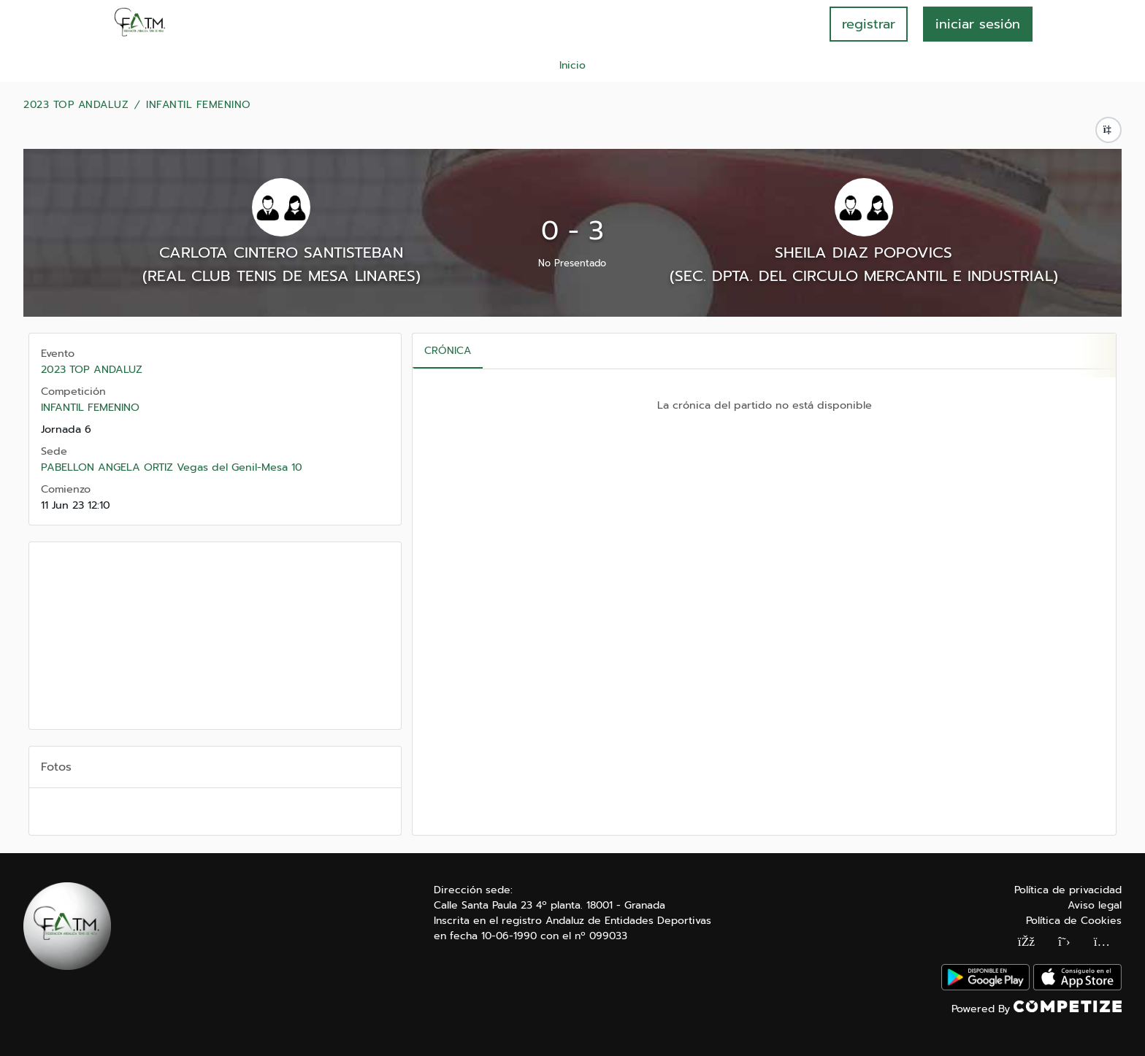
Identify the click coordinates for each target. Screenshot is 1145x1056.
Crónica (447, 350)
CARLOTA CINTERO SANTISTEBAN (281, 252)
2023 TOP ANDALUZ (76, 105)
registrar (868, 24)
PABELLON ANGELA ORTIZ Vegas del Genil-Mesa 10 (171, 467)
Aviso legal (1095, 905)
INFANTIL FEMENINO (198, 105)
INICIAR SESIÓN (977, 24)
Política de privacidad (1068, 890)
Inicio (572, 65)
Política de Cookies (1074, 920)
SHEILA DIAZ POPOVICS (863, 252)
